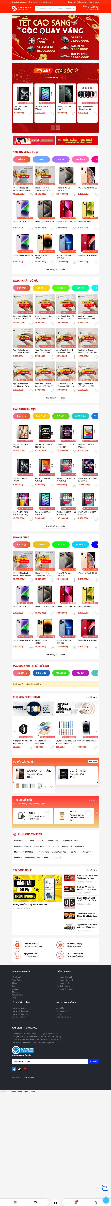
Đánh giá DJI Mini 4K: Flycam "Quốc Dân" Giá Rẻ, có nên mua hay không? (87, 891)
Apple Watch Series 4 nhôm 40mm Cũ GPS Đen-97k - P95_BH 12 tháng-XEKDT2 (86, 388)
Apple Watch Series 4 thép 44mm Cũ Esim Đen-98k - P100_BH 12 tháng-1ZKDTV (66, 388)
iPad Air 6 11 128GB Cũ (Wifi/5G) (22, 449)
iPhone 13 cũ (53, 850)
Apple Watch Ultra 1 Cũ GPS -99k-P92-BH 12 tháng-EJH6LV (65, 321)
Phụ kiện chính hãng (26, 700)
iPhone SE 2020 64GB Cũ (87, 259)
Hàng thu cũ (16, 981)
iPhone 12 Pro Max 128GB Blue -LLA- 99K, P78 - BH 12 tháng (43, 192)
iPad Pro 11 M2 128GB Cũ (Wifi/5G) (65, 449)
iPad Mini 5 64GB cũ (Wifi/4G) (42, 483)
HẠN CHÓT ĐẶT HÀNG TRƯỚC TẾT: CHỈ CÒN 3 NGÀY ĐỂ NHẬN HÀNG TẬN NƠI (86, 903)
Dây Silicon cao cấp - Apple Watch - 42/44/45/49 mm (42, 745)
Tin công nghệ (22, 873)
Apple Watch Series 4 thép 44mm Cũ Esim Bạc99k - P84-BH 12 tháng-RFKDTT (21, 388)
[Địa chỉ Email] (55, 1064)
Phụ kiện (15, 1001)
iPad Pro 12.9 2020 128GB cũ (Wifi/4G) (20, 517)
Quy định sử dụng (63, 989)
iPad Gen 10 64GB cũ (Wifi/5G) (86, 449)
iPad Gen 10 (86, 855)
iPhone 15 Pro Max (36, 844)
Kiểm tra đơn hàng (63, 1020)
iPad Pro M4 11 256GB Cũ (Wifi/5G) (43, 449)
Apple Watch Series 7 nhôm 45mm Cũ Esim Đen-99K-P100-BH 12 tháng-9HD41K (86, 321)
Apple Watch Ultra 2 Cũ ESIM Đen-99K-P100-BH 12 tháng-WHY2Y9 (22, 321)
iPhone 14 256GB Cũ (86, 225)
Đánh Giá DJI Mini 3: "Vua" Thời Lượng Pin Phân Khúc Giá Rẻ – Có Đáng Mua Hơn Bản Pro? (87, 880)
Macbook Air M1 (53, 844)
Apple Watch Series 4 (22, 850)
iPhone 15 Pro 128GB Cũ (44, 225)
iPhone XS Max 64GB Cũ (87, 191)
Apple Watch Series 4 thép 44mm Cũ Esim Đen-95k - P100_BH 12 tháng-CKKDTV (44, 388)
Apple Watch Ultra (59, 855)
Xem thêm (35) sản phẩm (55, 401)
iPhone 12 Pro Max (32, 861)
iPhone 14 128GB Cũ (21, 225)
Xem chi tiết (93, 804)
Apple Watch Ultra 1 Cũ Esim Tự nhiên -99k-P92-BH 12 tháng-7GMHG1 (44, 321)
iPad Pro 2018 (39, 850)
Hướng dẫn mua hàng (20, 1011)
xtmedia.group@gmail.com (88, 2)
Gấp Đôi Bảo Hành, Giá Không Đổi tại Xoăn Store (87, 918)
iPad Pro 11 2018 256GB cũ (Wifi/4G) (65, 483)
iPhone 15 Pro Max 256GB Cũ (63, 192)
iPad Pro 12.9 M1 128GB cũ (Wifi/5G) (87, 483)
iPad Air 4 (18, 861)
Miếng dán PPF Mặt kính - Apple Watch (23, 745)
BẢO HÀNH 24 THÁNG (39, 774)
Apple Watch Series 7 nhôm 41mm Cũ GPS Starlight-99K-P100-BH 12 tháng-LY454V (23, 354)
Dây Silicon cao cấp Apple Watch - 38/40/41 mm (66, 745)
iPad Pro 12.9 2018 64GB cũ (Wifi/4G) (66, 517)
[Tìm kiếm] (37, 8)
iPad (13, 989)
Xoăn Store (30, 1081)
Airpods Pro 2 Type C (71, 844)
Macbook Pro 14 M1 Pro (23, 855)
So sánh (95, 1202)
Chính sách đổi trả (63, 986)
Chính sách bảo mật (64, 981)
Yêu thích (35, 1202)
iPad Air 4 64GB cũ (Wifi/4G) (21, 111)
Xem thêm (93, 765)
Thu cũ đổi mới (62, 1014)
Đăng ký (93, 1065)
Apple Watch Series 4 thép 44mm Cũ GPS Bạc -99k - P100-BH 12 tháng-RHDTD (87, 354)
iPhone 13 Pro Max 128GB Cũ (63, 260)
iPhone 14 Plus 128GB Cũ (23, 259)
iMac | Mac (16, 995)
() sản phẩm (94, 10)
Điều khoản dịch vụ (19, 1020)
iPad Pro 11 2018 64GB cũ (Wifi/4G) (87, 517)
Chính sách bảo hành (64, 992)
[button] (97, 38)
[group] (55, 39)
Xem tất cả (92, 701)
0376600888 (25, 1046)
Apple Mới (60, 1011)
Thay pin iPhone (42, 855)
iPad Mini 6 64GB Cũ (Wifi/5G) (43, 111)
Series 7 (46, 861)
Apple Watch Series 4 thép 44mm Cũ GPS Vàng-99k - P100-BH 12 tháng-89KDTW (44, 354)
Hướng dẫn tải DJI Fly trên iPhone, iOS (30, 908)
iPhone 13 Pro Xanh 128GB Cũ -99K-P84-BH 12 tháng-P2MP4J (22, 192)
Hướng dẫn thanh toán (20, 1014)
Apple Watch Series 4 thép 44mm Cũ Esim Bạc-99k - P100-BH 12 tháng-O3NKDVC (66, 354)
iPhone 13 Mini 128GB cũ (66, 225)
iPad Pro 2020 (19, 844)
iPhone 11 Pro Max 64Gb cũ (64, 111)
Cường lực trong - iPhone (86, 744)
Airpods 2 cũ (67, 850)
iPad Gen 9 (79, 850)
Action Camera (17, 998)
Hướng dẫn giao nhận (20, 1017)
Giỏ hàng (76, 1202)
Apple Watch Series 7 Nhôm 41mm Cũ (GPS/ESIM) (86, 111)
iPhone (14, 986)
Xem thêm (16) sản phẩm (55, 273)
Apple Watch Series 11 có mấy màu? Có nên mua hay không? (87, 929)
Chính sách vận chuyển (65, 983)
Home (55, 1202)
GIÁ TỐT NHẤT (78, 774)
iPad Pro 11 (74, 855)
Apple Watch (17, 983)
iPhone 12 (57, 861)
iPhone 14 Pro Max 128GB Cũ (42, 260)
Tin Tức (59, 1017)
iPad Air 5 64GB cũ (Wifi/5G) (20, 483)
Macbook (15, 992)
